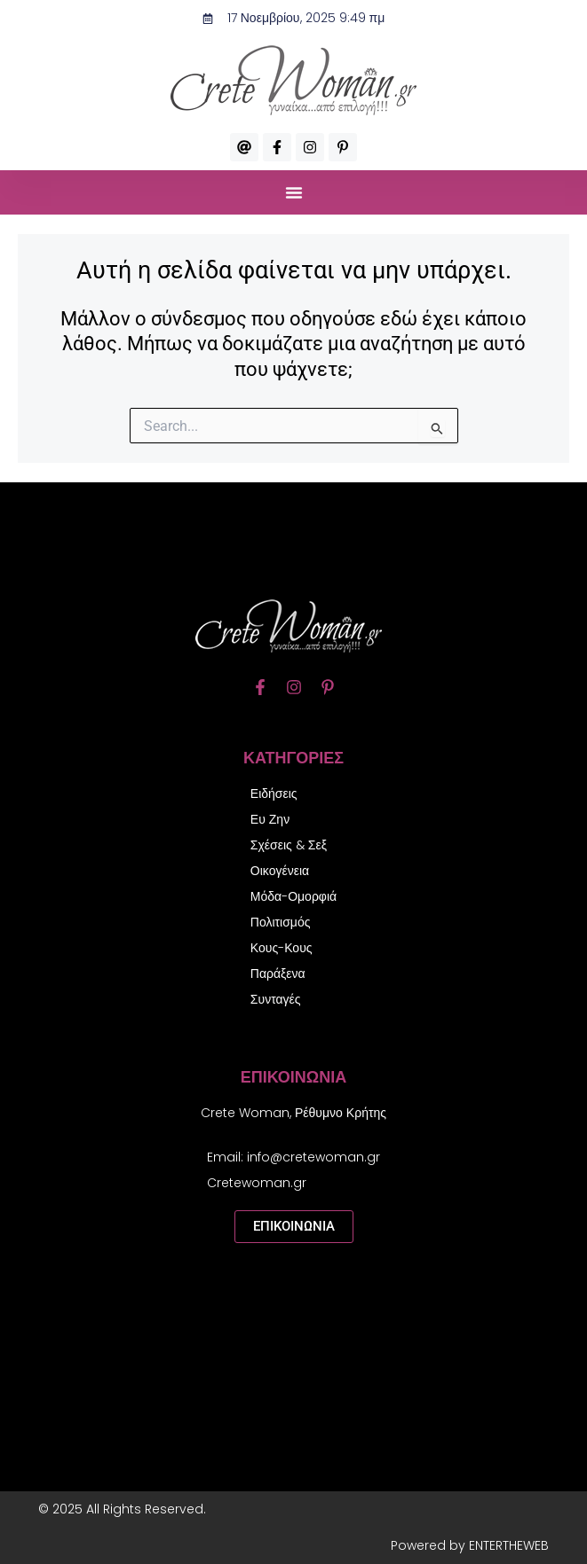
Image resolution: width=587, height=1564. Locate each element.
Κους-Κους (281, 948)
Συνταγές (275, 999)
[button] (294, 192)
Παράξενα (277, 973)
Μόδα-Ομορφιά (293, 896)
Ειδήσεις (273, 793)
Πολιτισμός (280, 922)
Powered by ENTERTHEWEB (470, 1545)
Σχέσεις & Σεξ (288, 845)
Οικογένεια (279, 871)
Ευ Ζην (270, 819)
